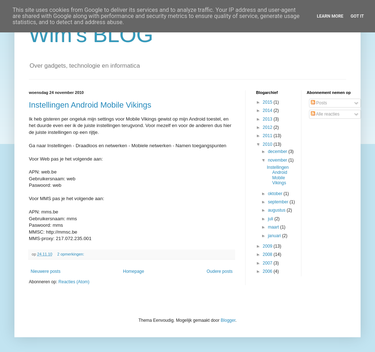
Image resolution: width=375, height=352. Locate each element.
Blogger (228, 320)
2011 (268, 135)
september (279, 201)
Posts (319, 102)
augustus (277, 210)
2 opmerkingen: (71, 254)
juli (271, 218)
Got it (357, 16)
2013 (268, 119)
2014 (268, 110)
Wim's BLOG (91, 35)
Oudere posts (220, 271)
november (278, 160)
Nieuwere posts (46, 271)
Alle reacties (325, 114)
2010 (268, 144)
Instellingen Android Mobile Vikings (90, 104)
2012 (268, 127)
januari (275, 235)
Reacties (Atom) (73, 281)
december (278, 151)
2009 (268, 246)
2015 (268, 102)
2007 (268, 263)
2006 (268, 271)
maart (274, 227)
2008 (268, 254)
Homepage (133, 271)
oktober (275, 193)
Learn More (330, 16)
